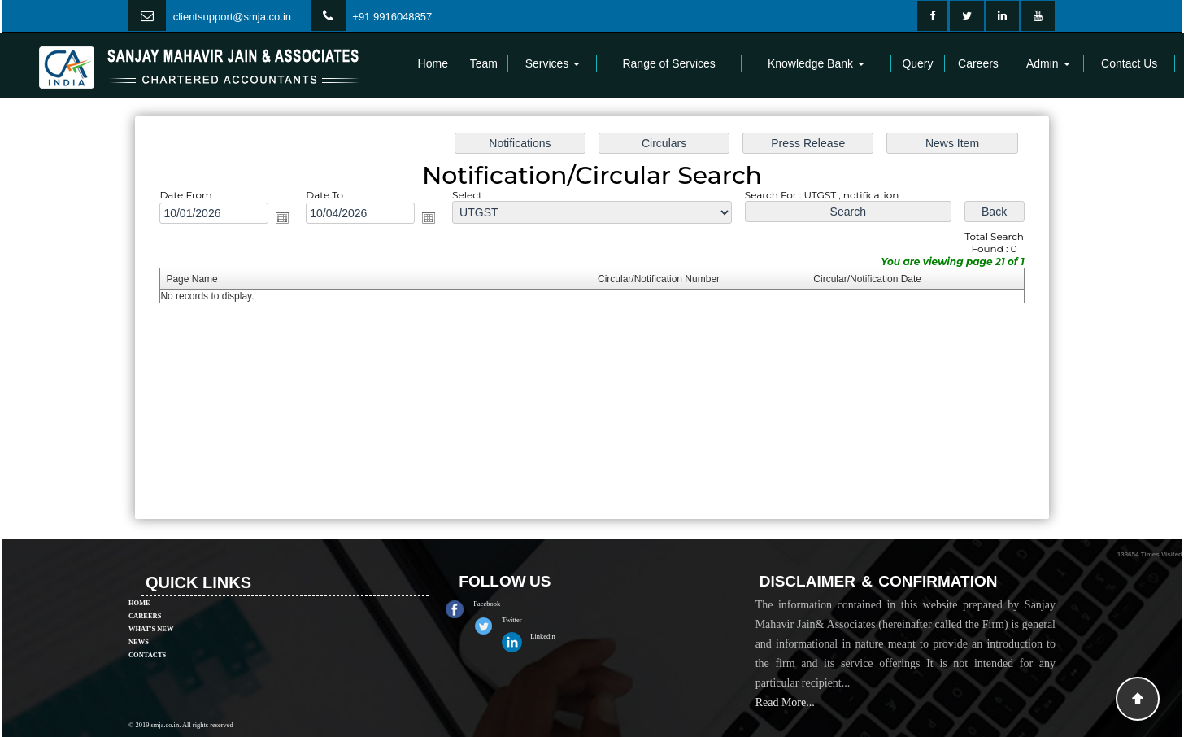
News (138, 618)
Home (433, 63)
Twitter (536, 620)
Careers (978, 63)
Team (484, 63)
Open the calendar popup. (289, 219)
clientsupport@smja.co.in (232, 17)
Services (553, 63)
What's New (150, 605)
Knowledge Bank (816, 63)
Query (917, 63)
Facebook (511, 604)
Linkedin (567, 636)
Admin (1048, 63)
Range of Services (668, 63)
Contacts (147, 631)
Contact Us (1129, 63)
